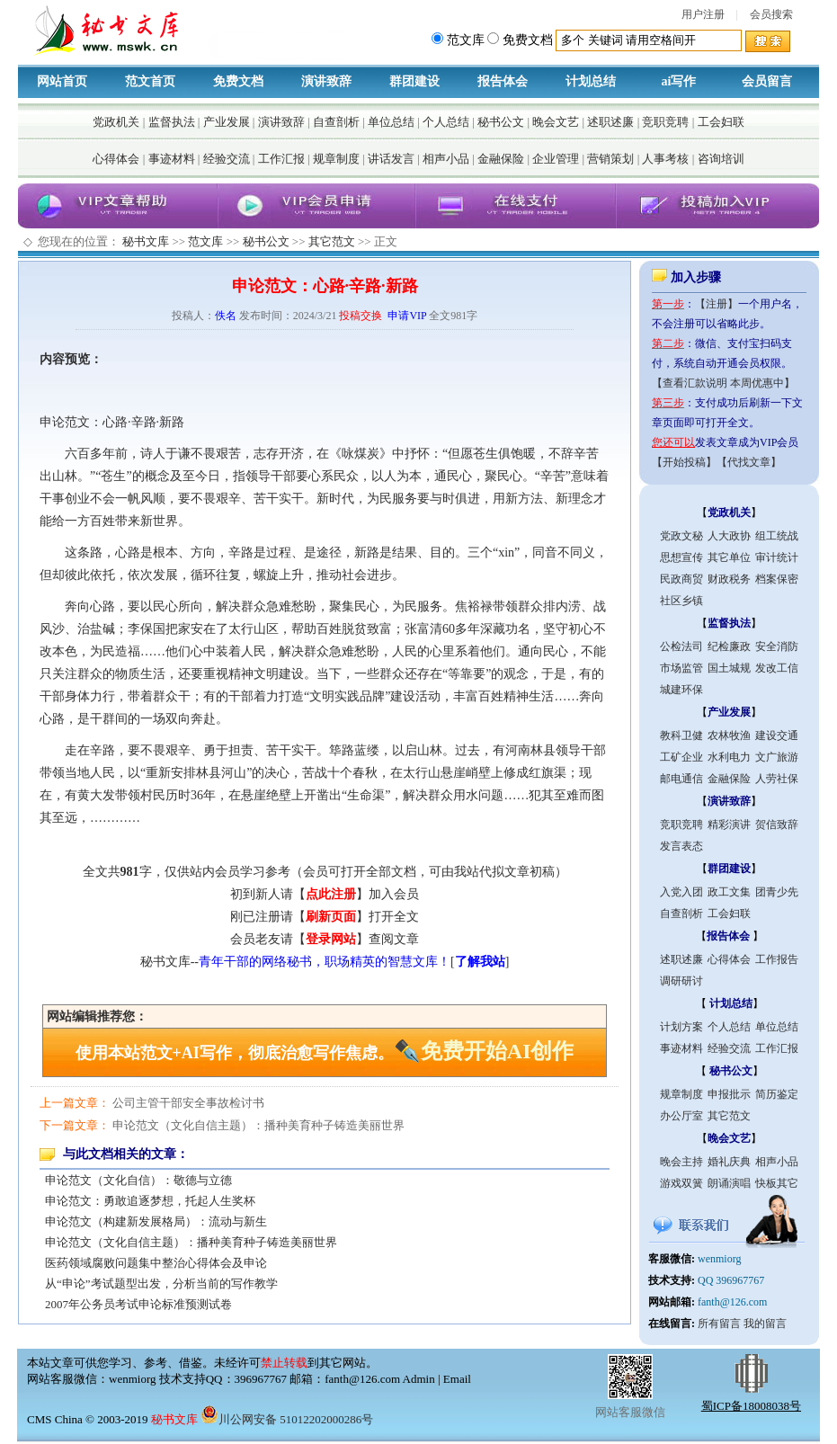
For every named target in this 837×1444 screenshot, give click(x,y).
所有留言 (719, 1323)
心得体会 (116, 158)
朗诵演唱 (729, 1183)
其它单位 (729, 557)
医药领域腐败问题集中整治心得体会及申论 (156, 1263)
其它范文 (331, 241)
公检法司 (681, 646)
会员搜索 (771, 14)
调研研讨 (681, 981)
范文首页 (150, 81)
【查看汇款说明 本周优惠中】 (723, 383)
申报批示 (729, 1094)
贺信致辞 (776, 824)
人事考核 (665, 158)
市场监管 (681, 668)
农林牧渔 (729, 735)
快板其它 (776, 1183)
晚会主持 (681, 1161)
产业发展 (226, 122)
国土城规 (729, 668)
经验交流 (226, 158)
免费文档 (238, 81)
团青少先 (776, 892)
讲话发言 (391, 158)
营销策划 (610, 158)
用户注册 (703, 14)
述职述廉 (610, 122)
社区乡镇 (681, 600)
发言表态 (681, 846)
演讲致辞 (326, 81)
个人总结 (446, 122)
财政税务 (729, 579)
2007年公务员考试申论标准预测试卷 (138, 1304)
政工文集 (729, 892)
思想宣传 (681, 557)
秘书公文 (500, 122)
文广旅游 (776, 757)
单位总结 (391, 122)
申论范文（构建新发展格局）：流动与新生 (156, 1221)
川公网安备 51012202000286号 (286, 1419)
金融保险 (500, 158)
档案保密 (776, 579)
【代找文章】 (749, 462)
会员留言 (767, 81)
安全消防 (776, 646)
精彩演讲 (729, 824)
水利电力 (729, 757)
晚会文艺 (555, 122)
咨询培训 (721, 158)
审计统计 (776, 557)
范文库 (205, 241)
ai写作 (679, 81)
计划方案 (681, 1027)
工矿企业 (681, 757)
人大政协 (729, 536)
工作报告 (776, 959)
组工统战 (776, 536)
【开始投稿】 (684, 462)
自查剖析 (336, 122)
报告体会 (502, 81)
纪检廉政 (729, 646)
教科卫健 (681, 735)
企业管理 (555, 158)
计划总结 (590, 81)
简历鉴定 (776, 1094)
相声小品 (446, 158)
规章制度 (336, 158)
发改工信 (776, 668)
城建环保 (681, 689)
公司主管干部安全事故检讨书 (188, 1103)
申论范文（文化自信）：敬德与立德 (138, 1180)
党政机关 (116, 122)
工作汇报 (281, 158)
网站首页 (62, 81)
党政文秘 (681, 536)
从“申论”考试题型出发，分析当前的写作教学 (161, 1283)
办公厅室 (681, 1116)
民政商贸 (681, 579)
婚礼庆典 (729, 1161)
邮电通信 (681, 778)
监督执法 (171, 122)
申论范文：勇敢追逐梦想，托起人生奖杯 (150, 1201)
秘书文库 (145, 241)
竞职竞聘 (665, 122)
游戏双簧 (681, 1183)
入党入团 (681, 892)
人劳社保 (776, 778)
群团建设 (414, 81)
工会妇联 (721, 122)
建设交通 (776, 735)
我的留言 (765, 1323)
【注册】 (716, 304)
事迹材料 (171, 158)
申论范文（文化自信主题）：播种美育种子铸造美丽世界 (258, 1125)
